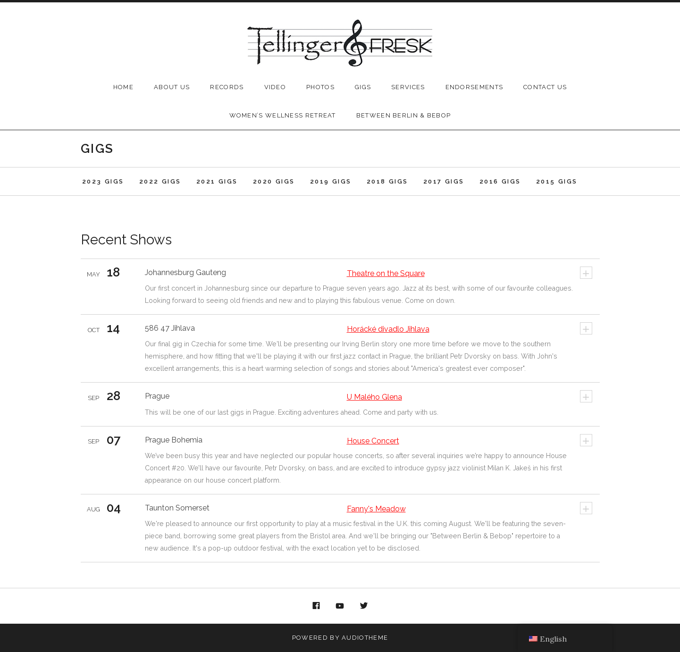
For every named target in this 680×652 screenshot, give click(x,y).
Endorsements (474, 87)
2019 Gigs (331, 181)
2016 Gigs (500, 181)
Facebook (316, 606)
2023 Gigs (103, 181)
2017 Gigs (443, 181)
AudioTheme (365, 637)
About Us (172, 87)
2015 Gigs (557, 181)
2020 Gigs (274, 181)
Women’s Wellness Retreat (282, 115)
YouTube (340, 606)
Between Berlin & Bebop (403, 115)
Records (226, 87)
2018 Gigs (387, 181)
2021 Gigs (217, 181)
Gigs (363, 87)
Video (275, 87)
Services (408, 87)
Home (123, 87)
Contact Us (545, 87)
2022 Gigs (160, 181)
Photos (320, 87)
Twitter (363, 606)
